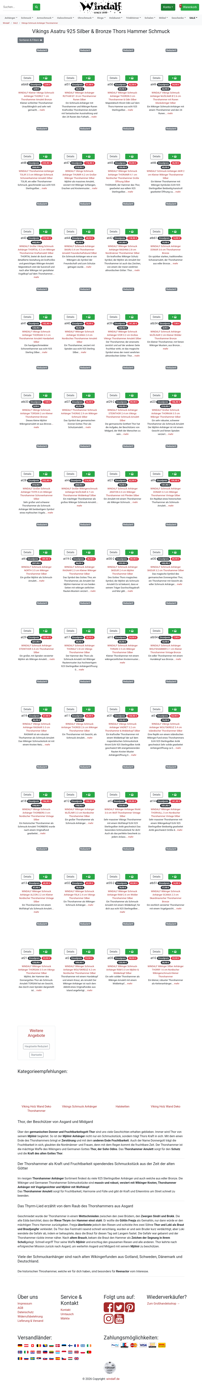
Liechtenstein (45, 1352)
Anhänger (10, 17)
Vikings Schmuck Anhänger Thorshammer (39, 23)
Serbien (39, 1358)
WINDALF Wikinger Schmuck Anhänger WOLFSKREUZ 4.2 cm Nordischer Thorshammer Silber (79, 969)
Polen (83, 1352)
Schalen (149, 17)
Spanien (57, 1358)
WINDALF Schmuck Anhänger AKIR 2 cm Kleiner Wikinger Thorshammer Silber (165, 174)
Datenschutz (26, 1312)
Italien (26, 1352)
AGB (20, 1308)
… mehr (41, 110)
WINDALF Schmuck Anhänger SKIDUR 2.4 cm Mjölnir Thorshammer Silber (122, 570)
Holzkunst (114, 17)
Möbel (162, 17)
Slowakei (45, 1358)
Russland (26, 1358)
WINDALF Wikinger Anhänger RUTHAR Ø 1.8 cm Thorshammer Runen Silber (79, 96)
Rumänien (20, 1358)
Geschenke (178, 17)
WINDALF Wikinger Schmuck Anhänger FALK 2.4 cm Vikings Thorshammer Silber (79, 894)
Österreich (26, 1345)
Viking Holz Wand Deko (165, 1106)
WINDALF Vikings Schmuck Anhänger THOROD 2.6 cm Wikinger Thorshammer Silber (79, 727)
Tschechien (64, 1358)
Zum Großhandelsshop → (163, 1303)
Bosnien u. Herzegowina (45, 1345)
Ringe (100, 17)
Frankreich (76, 1345)
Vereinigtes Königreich (76, 1358)
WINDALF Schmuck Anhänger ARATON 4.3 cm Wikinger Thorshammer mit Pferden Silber (122, 492)
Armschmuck (44, 17)
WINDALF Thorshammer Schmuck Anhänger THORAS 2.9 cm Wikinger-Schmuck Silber (79, 413)
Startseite (36, 1054)
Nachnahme (162, 1345)
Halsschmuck (64, 17)
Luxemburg (57, 1352)
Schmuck (26, 17)
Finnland (70, 1345)
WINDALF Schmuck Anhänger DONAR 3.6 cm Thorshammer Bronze (166, 249)
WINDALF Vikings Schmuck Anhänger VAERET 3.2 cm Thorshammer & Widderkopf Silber (122, 727)
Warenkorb (189, 6)
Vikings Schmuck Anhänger (79, 1106)
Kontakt (66, 1310)
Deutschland (20, 1345)
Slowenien (51, 1358)
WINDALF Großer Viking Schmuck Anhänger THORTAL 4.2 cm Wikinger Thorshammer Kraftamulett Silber (36, 249)
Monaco (64, 1352)
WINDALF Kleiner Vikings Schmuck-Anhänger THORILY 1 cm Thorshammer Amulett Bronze (36, 96)
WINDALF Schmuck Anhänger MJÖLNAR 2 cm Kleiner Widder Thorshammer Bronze (165, 335)
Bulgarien (51, 1345)
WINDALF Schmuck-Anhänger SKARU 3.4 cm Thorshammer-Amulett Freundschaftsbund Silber (79, 249)
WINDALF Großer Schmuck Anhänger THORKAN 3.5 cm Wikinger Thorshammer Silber (166, 413)
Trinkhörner (132, 17)
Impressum (25, 1303)
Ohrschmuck (84, 17)
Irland (89, 1345)
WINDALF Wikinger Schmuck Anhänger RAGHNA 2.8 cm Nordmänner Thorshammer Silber (122, 249)
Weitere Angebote (36, 1033)
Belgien (39, 1345)
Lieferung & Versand (30, 1321)
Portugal (89, 1352)
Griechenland (83, 1345)
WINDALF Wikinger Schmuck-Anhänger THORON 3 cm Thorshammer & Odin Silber (123, 96)
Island (20, 1352)
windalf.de (113, 1379)
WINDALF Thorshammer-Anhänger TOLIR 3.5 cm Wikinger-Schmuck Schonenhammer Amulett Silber (36, 174)
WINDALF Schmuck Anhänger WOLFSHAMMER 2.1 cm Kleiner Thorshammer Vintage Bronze (165, 649)
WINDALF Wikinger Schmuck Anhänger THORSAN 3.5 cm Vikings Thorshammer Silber (36, 969)
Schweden (32, 1358)
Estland (64, 1345)
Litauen (51, 1352)
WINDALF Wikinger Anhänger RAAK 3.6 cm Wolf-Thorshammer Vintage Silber (123, 812)
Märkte (65, 1318)
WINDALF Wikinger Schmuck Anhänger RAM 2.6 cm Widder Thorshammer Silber (122, 894)
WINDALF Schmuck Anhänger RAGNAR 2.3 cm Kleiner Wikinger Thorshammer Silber (79, 570)
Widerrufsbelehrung (30, 1316)
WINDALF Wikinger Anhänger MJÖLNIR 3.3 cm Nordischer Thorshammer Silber (79, 812)
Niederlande (70, 1352)
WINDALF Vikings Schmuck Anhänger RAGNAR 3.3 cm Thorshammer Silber (36, 727)
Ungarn (70, 1358)
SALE (192, 17)
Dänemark (57, 1345)
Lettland (39, 1352)
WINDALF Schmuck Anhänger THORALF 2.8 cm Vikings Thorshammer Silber (79, 649)
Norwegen (76, 1352)
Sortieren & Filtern (30, 40)
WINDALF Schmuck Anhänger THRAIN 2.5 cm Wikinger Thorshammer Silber (122, 649)
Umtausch (67, 1314)
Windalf (6, 23)
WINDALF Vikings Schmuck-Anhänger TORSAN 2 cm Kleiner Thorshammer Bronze (36, 413)
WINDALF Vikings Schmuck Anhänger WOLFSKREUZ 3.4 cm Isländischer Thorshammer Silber (165, 727)
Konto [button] (167, 7)
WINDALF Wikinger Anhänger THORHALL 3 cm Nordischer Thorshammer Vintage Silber (165, 812)
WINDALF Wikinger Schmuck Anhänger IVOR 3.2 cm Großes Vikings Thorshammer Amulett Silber (122, 335)
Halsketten (123, 1106)
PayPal (115, 1345)
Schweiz (32, 1345)
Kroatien (32, 1352)
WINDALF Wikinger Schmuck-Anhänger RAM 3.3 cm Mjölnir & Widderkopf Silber (122, 969)
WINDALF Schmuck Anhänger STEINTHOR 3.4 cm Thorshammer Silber (36, 649)
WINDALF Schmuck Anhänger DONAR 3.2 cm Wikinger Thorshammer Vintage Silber (166, 492)
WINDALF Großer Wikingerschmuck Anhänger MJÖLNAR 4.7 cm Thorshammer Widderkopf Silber (79, 492)
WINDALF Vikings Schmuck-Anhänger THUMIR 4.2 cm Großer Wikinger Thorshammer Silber (79, 174)
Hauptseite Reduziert (36, 1046)
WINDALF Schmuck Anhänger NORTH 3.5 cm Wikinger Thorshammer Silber (36, 570)
